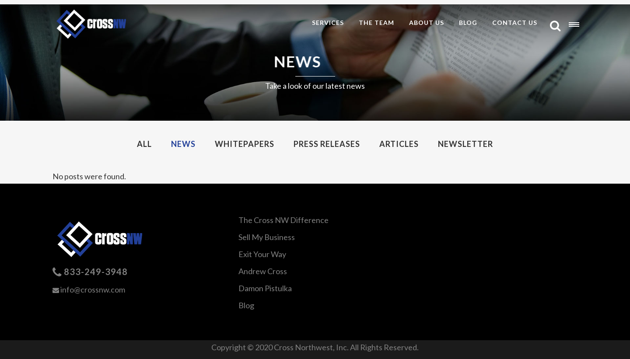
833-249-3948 (96, 271)
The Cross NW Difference (283, 220)
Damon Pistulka (265, 288)
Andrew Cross (262, 271)
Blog (246, 305)
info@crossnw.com (92, 289)
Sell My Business (266, 237)
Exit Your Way (262, 254)
